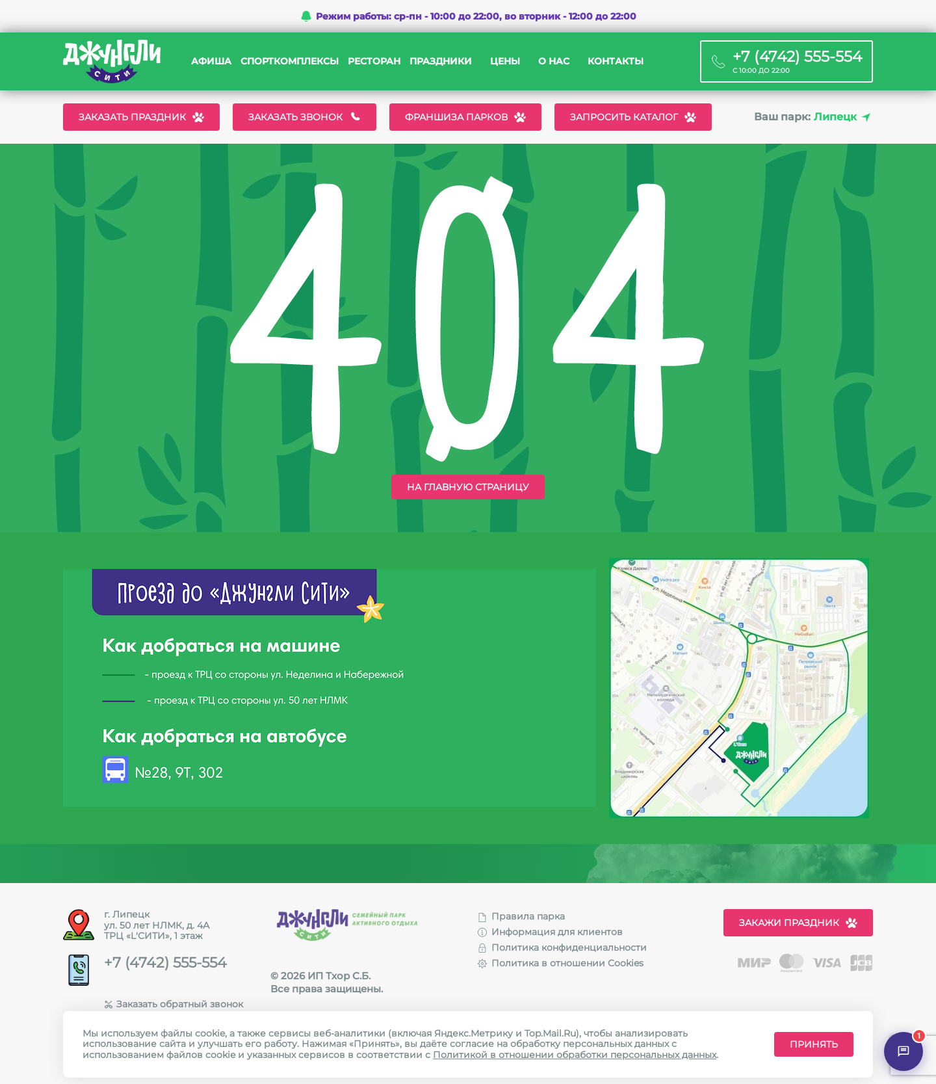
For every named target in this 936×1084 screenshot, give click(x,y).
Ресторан (374, 61)
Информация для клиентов (550, 932)
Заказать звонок (304, 117)
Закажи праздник (798, 923)
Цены (505, 61)
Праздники (441, 61)
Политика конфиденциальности (562, 947)
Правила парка (521, 916)
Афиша (211, 61)
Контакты (616, 61)
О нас (553, 61)
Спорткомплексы (289, 61)
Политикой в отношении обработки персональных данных (574, 1055)
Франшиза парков (465, 117)
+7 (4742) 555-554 (165, 963)
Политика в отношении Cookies (561, 963)
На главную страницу (468, 487)
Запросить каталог (633, 117)
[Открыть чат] (903, 1051)
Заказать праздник (141, 117)
